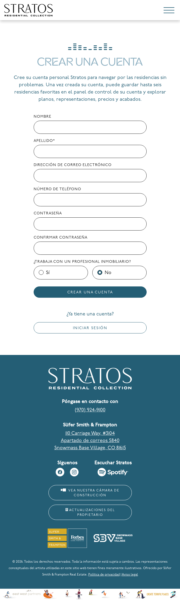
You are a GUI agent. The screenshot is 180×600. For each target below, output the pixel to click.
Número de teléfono (57, 189)
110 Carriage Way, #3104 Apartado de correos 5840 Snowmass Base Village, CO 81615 (90, 441)
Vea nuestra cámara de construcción (90, 492)
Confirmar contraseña (60, 238)
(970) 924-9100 (90, 410)
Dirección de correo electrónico (73, 165)
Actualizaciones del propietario (90, 512)
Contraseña (48, 213)
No (108, 272)
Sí (48, 272)
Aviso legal (130, 574)
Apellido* (44, 141)
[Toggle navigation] (169, 11)
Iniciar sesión (90, 328)
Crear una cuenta (90, 292)
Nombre (42, 117)
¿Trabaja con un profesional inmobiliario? (82, 262)
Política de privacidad (104, 574)
